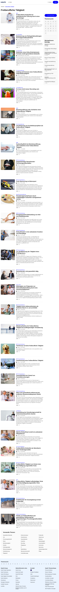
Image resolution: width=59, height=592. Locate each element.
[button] (10, 2)
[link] (2, 6)
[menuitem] (46, 21)
